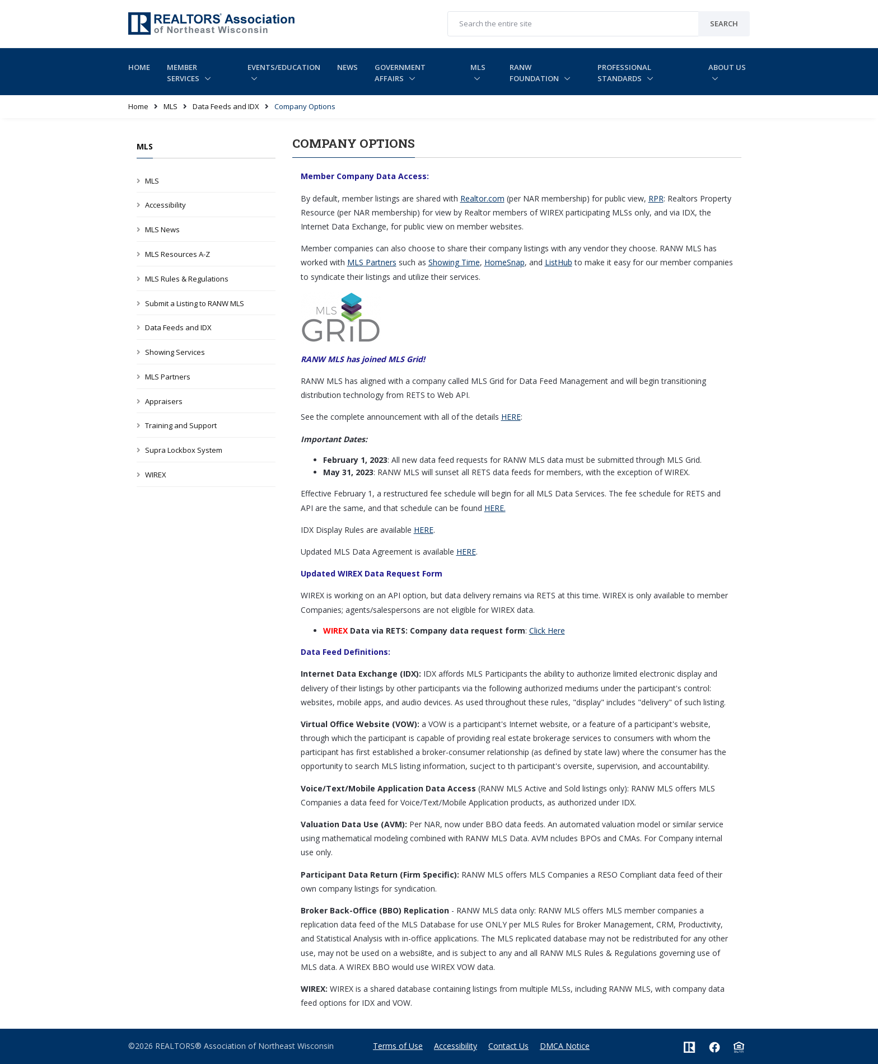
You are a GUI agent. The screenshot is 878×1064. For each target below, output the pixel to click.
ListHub (558, 262)
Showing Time (454, 262)
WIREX (155, 475)
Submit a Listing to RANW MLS (194, 303)
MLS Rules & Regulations (186, 279)
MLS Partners (167, 377)
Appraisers (164, 401)
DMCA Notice (565, 1045)
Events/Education (283, 67)
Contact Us (508, 1045)
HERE (511, 416)
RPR (656, 198)
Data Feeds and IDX (226, 106)
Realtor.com (482, 198)
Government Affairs (400, 73)
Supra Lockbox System (183, 450)
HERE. (495, 508)
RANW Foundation (535, 73)
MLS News (162, 229)
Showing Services (175, 352)
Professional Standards (624, 73)
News (347, 67)
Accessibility (165, 205)
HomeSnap (504, 262)
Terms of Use (398, 1045)
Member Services (184, 73)
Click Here (547, 630)
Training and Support (181, 425)
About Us (727, 67)
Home (139, 67)
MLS (477, 67)
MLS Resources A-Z (177, 254)
